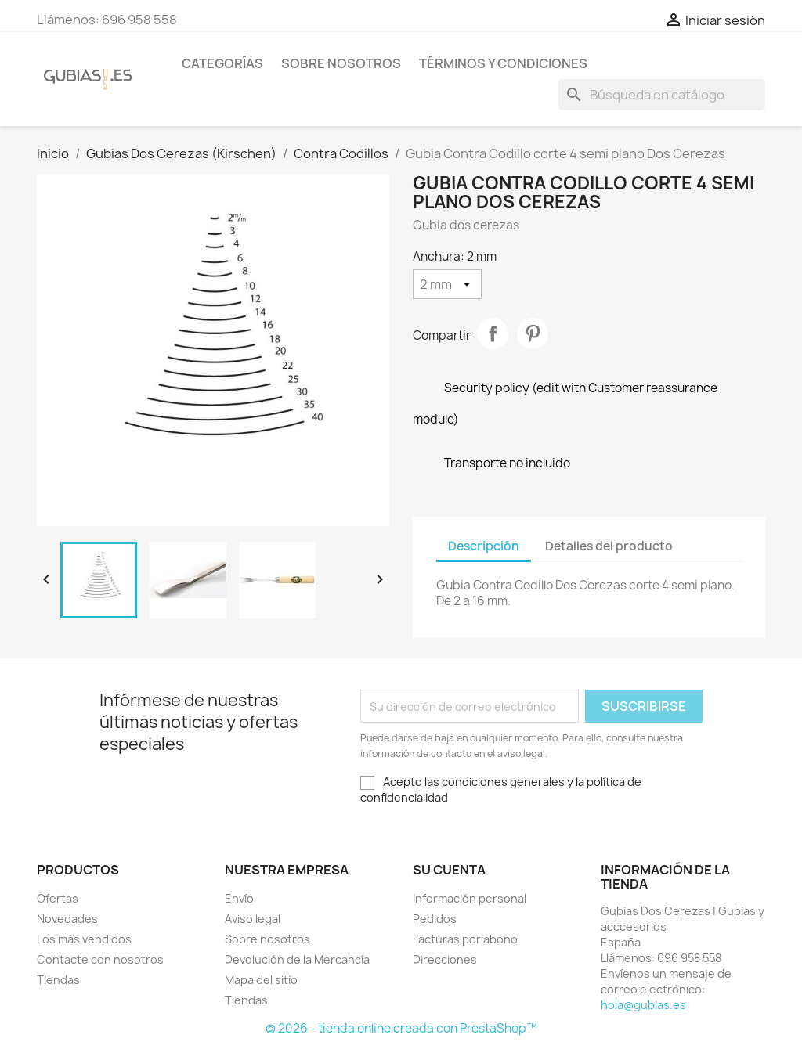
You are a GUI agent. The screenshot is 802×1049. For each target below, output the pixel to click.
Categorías (222, 63)
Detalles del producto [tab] (609, 546)
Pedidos (435, 918)
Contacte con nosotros (100, 959)
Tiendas (58, 979)
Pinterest (532, 333)
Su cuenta (449, 869)
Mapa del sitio (261, 979)
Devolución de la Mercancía (297, 959)
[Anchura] (447, 284)
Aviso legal (252, 918)
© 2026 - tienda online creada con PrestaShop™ (401, 1028)
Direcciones (445, 959)
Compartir (492, 333)
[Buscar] (661, 94)
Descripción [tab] (483, 546)
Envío (239, 898)
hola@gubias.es (643, 1004)
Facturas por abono (465, 939)
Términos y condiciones (503, 63)
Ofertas (57, 898)
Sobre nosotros (341, 63)
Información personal (469, 898)
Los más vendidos (84, 939)
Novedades (67, 918)
